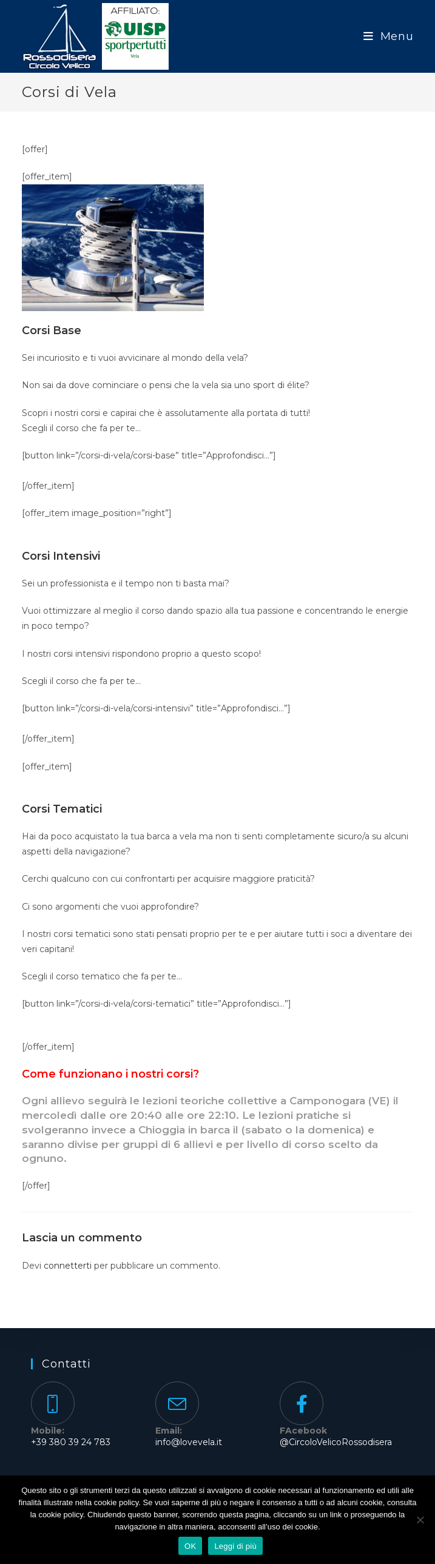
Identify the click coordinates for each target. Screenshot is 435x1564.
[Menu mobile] (388, 36)
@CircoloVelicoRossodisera (336, 1442)
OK (190, 1546)
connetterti (68, 1265)
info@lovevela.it (188, 1442)
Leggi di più (235, 1546)
